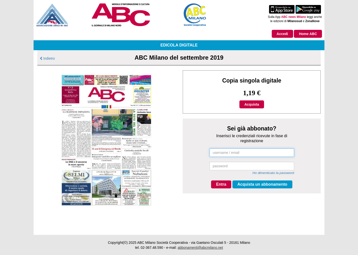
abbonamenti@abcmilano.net (200, 248)
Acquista (251, 104)
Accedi (282, 34)
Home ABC (308, 34)
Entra (221, 184)
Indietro (47, 58)
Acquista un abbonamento (262, 184)
